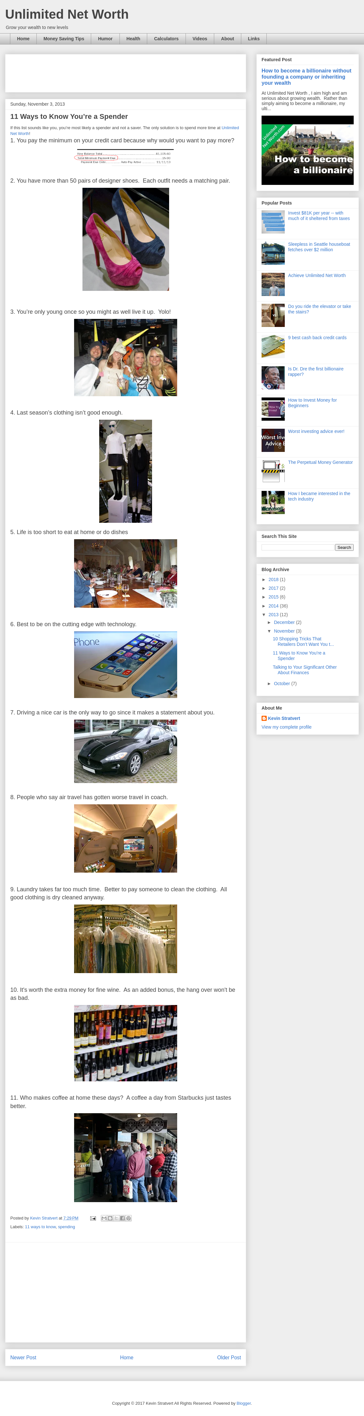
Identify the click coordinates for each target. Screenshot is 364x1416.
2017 (274, 588)
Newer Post (23, 1357)
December (285, 622)
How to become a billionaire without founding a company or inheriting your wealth (306, 77)
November (285, 631)
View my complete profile (286, 727)
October (282, 683)
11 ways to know (40, 1226)
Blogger (244, 1403)
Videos (200, 38)
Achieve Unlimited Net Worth (317, 275)
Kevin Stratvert (284, 718)
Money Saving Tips (63, 38)
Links (254, 38)
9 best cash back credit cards (317, 337)
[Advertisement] (127, 71)
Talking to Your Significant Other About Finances (305, 670)
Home (23, 38)
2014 (274, 605)
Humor (105, 38)
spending (66, 1226)
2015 (274, 596)
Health (133, 38)
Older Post (229, 1357)
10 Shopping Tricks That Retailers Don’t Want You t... (303, 641)
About (227, 38)
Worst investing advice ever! (316, 431)
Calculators (166, 38)
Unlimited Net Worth (67, 14)
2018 (274, 579)
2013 (274, 614)
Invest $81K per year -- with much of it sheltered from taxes (319, 215)
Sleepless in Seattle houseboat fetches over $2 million (319, 247)
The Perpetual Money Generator (320, 462)
